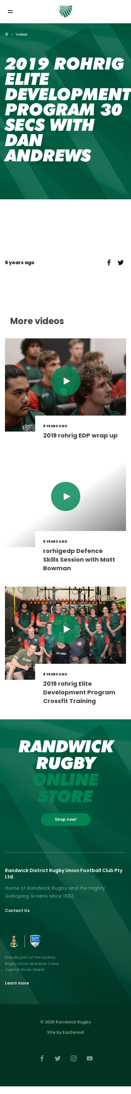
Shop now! (66, 819)
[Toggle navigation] (10, 11)
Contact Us (17, 910)
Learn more (17, 983)
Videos (21, 34)
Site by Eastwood (65, 1032)
